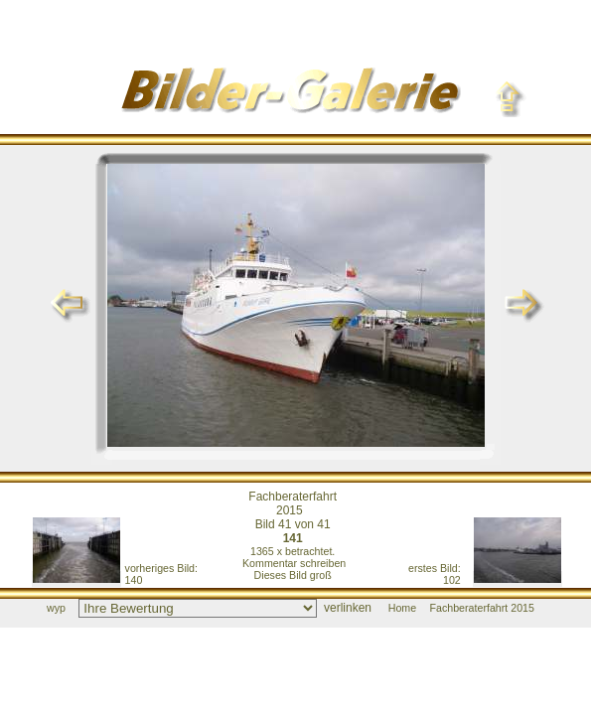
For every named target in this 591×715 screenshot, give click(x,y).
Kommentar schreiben (294, 563)
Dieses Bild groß (293, 575)
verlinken (347, 608)
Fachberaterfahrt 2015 (292, 503)
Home (402, 608)
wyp (56, 608)
